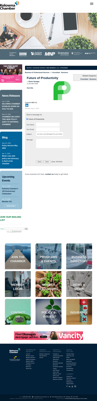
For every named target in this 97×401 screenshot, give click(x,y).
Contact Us (69, 376)
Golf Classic (56, 370)
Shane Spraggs (33, 81)
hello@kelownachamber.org (41, 396)
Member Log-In (30, 355)
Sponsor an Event (57, 379)
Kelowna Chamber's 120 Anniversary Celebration (10, 191)
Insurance (79, 312)
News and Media (70, 359)
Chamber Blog (70, 354)
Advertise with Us (71, 378)
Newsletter (69, 361)
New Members (51, 68)
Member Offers (30, 361)
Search (29, 68)
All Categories (62, 68)
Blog (4, 137)
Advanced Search (39, 68)
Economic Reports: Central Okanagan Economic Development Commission (71, 366)
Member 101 (7, 202)
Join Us (28, 354)
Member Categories (45, 354)
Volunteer (69, 380)
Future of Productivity (42, 78)
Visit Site (30, 88)
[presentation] (50, 154)
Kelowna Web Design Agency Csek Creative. (76, 398)
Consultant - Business (88, 79)
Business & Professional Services (37, 72)
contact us (49, 174)
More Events (11, 206)
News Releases (11, 95)
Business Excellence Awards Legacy (58, 366)
